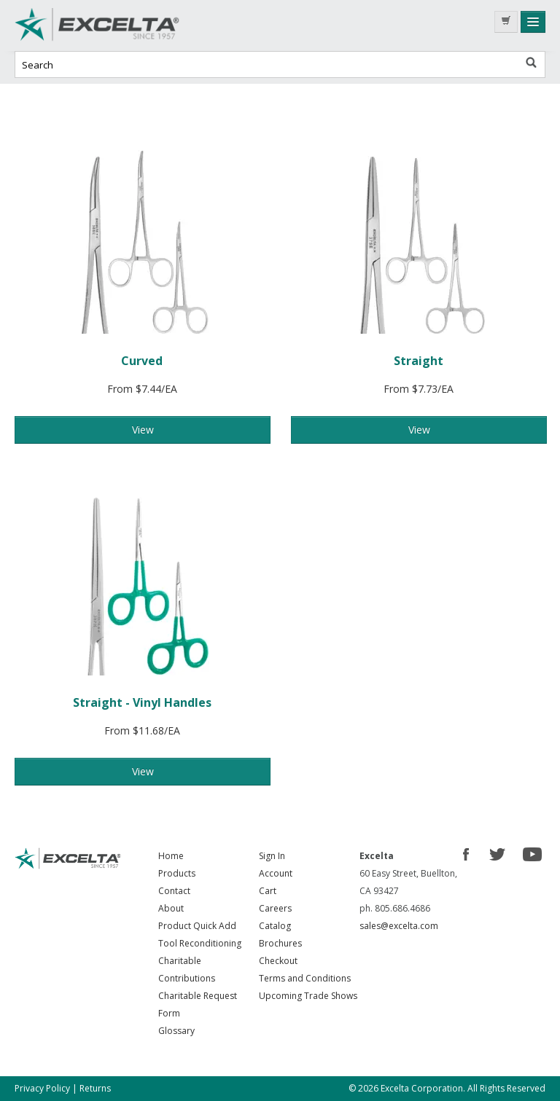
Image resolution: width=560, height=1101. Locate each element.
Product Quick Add (197, 926)
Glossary (176, 1030)
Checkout (278, 961)
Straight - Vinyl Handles (142, 702)
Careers (275, 908)
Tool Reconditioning (199, 943)
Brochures (280, 943)
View (143, 429)
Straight (418, 361)
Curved (142, 361)
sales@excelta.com (398, 926)
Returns (95, 1088)
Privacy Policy (42, 1088)
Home (171, 856)
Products (176, 873)
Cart (267, 891)
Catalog (275, 926)
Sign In (272, 856)
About (171, 908)
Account (275, 873)
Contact (174, 891)
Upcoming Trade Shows (308, 996)
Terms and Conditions (305, 978)
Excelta (124, 25)
